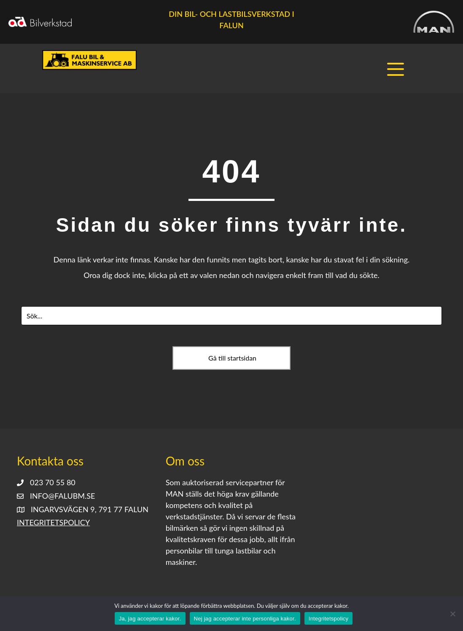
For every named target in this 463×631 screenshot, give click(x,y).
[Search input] (231, 315)
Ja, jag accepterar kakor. (150, 618)
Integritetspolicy (53, 522)
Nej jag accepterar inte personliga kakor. (245, 618)
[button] (397, 69)
